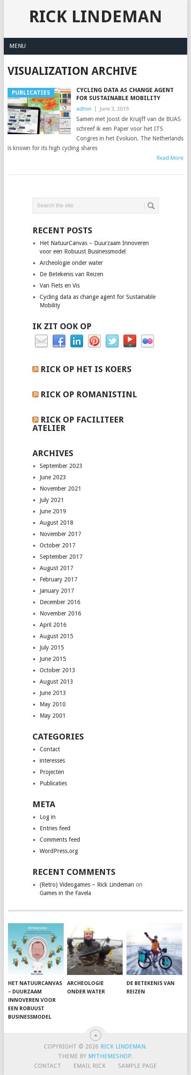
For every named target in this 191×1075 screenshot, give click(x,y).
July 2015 (52, 647)
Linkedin (76, 341)
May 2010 (53, 704)
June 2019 (53, 511)
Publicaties (53, 783)
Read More (170, 158)
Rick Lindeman (95, 16)
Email (41, 341)
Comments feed (60, 839)
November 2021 (60, 488)
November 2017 (60, 534)
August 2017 (56, 568)
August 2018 (56, 522)
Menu (17, 45)
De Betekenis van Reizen (71, 274)
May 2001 (53, 715)
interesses (52, 760)
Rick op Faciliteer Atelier (78, 424)
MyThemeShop (109, 1056)
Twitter (112, 341)
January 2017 (57, 590)
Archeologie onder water (71, 262)
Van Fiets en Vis (60, 285)
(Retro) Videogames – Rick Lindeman (87, 884)
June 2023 (53, 477)
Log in (48, 817)
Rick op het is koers (86, 369)
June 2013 (53, 692)
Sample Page (137, 1065)
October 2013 (57, 670)
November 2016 (60, 613)
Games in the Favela (65, 893)
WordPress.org (59, 851)
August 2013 (56, 681)
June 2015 (53, 658)
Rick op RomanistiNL (88, 394)
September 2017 (61, 556)
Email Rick (89, 1065)
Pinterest (94, 341)
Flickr (147, 341)
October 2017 (57, 545)
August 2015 (56, 636)
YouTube (130, 341)
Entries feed (55, 828)
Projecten (52, 772)
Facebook (59, 341)
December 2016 (60, 602)
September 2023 (61, 465)
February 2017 (59, 579)
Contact (50, 749)
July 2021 (52, 500)
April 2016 (53, 624)
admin (83, 109)
